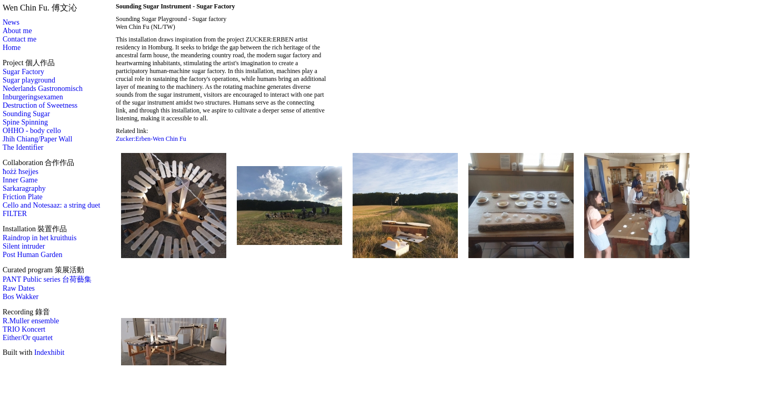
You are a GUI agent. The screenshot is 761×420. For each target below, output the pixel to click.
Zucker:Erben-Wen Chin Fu (151, 138)
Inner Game (20, 180)
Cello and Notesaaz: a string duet (51, 205)
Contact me (19, 39)
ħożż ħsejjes (20, 172)
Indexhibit (49, 352)
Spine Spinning (25, 122)
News (11, 22)
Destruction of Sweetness (40, 105)
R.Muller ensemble (31, 321)
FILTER (15, 214)
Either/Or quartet (28, 338)
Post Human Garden (33, 255)
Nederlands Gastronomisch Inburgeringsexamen (43, 93)
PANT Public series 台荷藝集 (47, 279)
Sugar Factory (23, 72)
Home (12, 48)
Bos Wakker (20, 297)
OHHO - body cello (32, 131)
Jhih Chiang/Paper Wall (37, 139)
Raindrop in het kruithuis (39, 238)
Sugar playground (29, 80)
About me (17, 31)
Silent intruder (24, 246)
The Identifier (23, 147)
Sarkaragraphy (24, 188)
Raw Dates (19, 288)
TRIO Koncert (24, 329)
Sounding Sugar (26, 114)
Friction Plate (23, 197)
